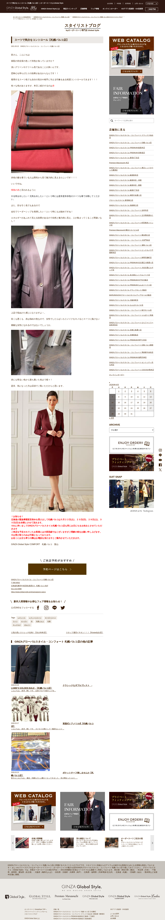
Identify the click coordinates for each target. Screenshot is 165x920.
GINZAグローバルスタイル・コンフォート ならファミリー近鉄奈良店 (131, 324)
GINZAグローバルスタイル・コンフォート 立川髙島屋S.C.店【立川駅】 (76, 852)
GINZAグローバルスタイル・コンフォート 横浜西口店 (129, 235)
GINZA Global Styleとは (50, 9)
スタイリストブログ (30, 822)
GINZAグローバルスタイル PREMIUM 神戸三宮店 (128, 340)
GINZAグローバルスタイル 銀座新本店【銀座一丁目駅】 (71, 836)
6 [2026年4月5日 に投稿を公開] (150, 391)
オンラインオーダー (110, 9)
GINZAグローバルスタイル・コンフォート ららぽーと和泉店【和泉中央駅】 (77, 894)
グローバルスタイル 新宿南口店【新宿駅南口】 (68, 845)
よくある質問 (114, 821)
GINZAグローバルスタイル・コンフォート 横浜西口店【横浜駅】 (74, 859)
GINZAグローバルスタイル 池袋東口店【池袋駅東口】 (70, 847)
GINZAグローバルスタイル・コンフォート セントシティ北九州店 (131, 363)
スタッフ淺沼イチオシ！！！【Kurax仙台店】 (84, 632)
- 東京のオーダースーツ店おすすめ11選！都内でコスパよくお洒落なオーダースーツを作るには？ (125, 870)
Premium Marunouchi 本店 (119, 163)
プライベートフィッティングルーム (35, 819)
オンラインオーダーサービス (33, 835)
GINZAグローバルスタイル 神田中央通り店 (125, 195)
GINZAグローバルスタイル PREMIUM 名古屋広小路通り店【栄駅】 (75, 870)
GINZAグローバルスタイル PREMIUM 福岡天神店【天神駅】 (72, 905)
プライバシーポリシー (117, 833)
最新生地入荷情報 (30, 840)
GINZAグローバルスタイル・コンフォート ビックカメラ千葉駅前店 (131, 251)
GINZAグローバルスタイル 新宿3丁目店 (124, 158)
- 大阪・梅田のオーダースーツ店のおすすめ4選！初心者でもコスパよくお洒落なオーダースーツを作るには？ (125, 877)
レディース (21, 618)
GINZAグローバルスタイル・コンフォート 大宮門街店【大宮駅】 (74, 861)
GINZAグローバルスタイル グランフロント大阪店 (128, 290)
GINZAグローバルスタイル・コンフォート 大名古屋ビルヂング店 (131, 269)
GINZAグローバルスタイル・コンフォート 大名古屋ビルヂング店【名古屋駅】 (78, 873)
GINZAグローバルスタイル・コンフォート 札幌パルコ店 (130, 143)
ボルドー (27, 625)
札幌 (49, 621)
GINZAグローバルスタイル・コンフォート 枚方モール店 (130, 310)
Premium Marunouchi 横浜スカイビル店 (124, 230)
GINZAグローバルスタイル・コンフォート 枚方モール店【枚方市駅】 (75, 891)
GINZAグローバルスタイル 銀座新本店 (123, 175)
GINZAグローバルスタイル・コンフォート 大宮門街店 (129, 240)
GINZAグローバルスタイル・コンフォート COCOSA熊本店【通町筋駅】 (76, 912)
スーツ (15, 621)
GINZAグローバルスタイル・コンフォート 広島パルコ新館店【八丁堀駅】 (77, 903)
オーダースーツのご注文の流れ (34, 828)
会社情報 (110, 3)
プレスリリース (115, 831)
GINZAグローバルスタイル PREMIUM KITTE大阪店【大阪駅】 (73, 877)
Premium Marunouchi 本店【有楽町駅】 (66, 831)
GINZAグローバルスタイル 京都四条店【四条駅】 (69, 898)
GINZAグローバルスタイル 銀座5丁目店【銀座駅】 (69, 840)
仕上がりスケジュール (31, 831)
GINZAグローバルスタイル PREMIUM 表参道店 (127, 153)
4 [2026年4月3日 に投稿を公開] (137, 391)
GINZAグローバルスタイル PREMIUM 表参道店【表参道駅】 (72, 826)
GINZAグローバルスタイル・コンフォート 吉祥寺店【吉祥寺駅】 (74, 850)
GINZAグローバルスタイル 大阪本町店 (123, 300)
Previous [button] (13, 751)
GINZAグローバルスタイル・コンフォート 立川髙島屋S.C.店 (131, 216)
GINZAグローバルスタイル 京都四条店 (123, 335)
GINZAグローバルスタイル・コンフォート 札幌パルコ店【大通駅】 (75, 819)
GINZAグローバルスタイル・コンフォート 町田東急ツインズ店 (131, 224)
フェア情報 (95, 9)
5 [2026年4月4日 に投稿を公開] (144, 391)
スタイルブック (29, 844)
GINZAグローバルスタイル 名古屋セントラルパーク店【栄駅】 (73, 875)
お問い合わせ (139, 3)
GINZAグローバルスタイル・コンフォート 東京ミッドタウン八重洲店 (131, 169)
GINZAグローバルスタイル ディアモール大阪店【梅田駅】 (72, 884)
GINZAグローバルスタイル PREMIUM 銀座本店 (127, 148)
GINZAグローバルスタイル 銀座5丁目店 (124, 190)
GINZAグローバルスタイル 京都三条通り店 (125, 330)
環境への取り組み (116, 840)
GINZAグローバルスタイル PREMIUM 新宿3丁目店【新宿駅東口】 (74, 829)
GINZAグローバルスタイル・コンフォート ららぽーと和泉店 (131, 316)
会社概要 (113, 826)
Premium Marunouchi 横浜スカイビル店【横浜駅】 (69, 857)
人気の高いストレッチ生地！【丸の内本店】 (29, 632)
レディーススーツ (35, 618)
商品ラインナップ (70, 9)
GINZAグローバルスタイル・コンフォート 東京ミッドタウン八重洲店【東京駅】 (79, 833)
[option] (37, 751)
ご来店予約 (151, 9)
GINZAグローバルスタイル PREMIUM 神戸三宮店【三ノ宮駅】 (73, 901)
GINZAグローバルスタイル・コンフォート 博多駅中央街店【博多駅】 (75, 908)
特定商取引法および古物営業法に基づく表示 (124, 838)
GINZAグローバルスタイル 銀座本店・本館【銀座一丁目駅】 (72, 838)
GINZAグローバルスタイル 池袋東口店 (123, 205)
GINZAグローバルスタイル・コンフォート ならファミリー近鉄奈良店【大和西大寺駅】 (81, 896)
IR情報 (119, 3)
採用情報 (128, 3)
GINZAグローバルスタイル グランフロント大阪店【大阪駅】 (72, 882)
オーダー (24, 621)
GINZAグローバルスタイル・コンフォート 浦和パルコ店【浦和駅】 (75, 864)
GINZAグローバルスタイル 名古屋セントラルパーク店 (129, 275)
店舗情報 (83, 9)
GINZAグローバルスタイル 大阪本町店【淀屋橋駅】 (70, 887)
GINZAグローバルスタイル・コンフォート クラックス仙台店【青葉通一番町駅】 (79, 822)
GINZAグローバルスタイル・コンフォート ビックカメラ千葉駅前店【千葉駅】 (78, 866)
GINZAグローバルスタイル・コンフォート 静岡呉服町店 (130, 258)
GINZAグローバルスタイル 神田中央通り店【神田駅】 (70, 843)
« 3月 (111, 418)
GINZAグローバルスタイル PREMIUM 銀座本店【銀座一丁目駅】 (74, 824)
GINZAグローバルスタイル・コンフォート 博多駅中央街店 (131, 352)
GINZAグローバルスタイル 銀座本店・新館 (125, 185)
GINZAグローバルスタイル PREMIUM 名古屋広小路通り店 (131, 263)
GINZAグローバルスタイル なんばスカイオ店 (126, 305)
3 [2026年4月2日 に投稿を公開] (131, 391)
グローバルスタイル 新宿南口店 (121, 200)
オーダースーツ (50, 618)
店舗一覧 (56, 817)
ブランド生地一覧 (30, 842)
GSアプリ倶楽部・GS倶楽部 (132, 9)
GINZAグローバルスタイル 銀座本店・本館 (125, 180)
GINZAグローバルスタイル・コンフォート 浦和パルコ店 (130, 245)
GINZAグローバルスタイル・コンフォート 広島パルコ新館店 (131, 346)
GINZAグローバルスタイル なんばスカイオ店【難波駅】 (71, 889)
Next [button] (152, 751)
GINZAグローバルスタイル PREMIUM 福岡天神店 (128, 357)
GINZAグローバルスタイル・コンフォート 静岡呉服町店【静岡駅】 (75, 868)
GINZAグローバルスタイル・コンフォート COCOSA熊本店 (131, 370)
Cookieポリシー (115, 835)
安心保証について (30, 833)
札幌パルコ (40, 621)
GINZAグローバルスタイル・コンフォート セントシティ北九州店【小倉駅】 (77, 910)
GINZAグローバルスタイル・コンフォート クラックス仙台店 (131, 136)
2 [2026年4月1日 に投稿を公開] (125, 391)
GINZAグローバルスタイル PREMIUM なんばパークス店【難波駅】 (75, 880)
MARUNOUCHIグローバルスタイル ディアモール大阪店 (130, 295)
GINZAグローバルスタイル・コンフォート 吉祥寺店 (128, 210)
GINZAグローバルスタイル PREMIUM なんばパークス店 (130, 285)
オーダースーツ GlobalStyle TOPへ (35, 817)
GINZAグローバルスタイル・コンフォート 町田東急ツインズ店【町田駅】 (77, 854)
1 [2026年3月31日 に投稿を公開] (118, 391)
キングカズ (17, 625)
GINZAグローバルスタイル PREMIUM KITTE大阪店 (128, 280)
